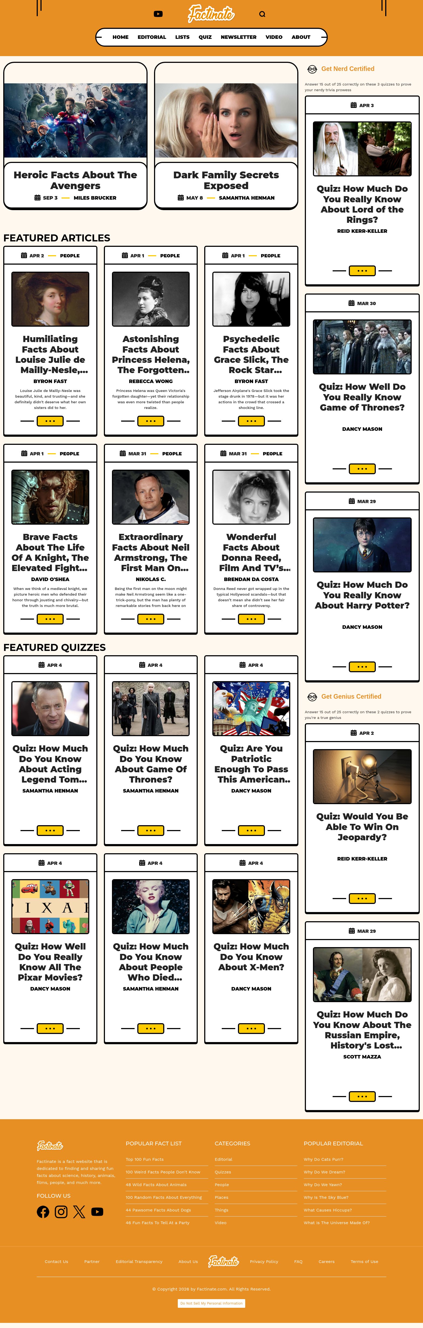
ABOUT (301, 37)
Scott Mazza (362, 1057)
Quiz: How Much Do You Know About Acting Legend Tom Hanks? (50, 769)
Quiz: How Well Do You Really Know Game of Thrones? (362, 397)
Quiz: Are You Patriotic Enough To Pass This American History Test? (251, 769)
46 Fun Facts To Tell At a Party (157, 1222)
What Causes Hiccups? (328, 1210)
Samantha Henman (247, 198)
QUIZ (205, 37)
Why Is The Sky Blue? (326, 1197)
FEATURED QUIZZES (54, 647)
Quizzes (223, 1172)
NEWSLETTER (239, 37)
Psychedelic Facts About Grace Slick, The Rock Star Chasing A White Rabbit (251, 365)
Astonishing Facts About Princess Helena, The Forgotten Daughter (151, 360)
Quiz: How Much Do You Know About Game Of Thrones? (151, 764)
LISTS (182, 37)
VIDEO (274, 37)
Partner (92, 1261)
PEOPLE (70, 255)
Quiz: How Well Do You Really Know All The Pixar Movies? (50, 962)
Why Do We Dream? (324, 1172)
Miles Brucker (95, 198)
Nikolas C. (151, 579)
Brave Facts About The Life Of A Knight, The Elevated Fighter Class (50, 558)
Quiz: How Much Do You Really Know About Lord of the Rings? (362, 204)
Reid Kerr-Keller (362, 231)
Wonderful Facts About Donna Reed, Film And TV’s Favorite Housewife (251, 563)
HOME (120, 37)
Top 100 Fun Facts (145, 1159)
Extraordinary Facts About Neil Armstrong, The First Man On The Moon (151, 558)
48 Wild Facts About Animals (156, 1184)
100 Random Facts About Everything (164, 1197)
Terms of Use (364, 1261)
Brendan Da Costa (251, 579)
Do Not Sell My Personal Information (211, 1303)
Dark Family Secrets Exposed (226, 180)
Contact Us (56, 1261)
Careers (327, 1261)
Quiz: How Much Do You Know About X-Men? (251, 956)
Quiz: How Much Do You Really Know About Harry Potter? (362, 595)
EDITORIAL (152, 37)
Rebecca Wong (151, 381)
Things (221, 1210)
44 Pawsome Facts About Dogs (158, 1210)
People (222, 1184)
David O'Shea (50, 579)
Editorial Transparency (139, 1261)
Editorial (223, 1159)
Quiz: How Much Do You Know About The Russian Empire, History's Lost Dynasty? (362, 1035)
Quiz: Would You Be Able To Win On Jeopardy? (362, 826)
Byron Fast (50, 381)
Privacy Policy (264, 1261)
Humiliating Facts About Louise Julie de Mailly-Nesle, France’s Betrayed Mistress (50, 370)
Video (221, 1222)
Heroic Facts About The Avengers (75, 180)
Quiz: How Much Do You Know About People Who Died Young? (151, 967)
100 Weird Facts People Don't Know (163, 1172)
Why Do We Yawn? (323, 1184)
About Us (188, 1261)
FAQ (298, 1261)
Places (221, 1197)
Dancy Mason (251, 791)
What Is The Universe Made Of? (337, 1222)
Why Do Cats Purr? (323, 1159)
